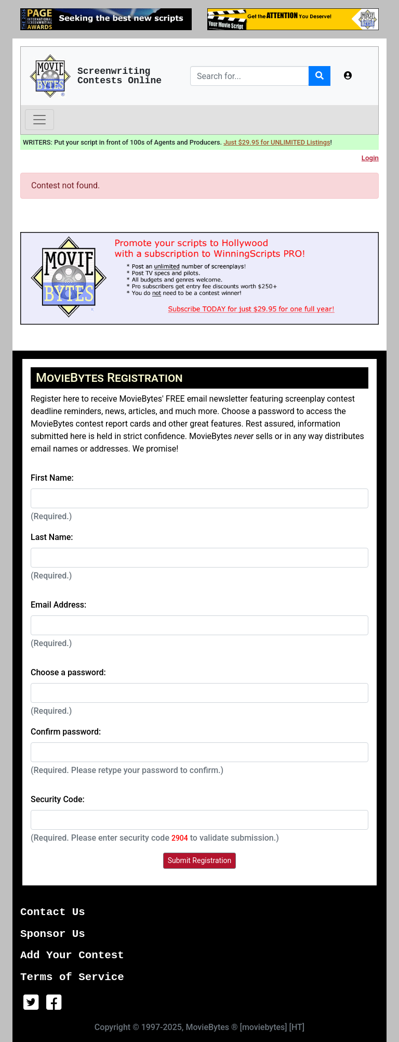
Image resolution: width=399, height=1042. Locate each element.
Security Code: (58, 799)
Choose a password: (68, 672)
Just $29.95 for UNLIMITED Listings (276, 142)
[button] (348, 76)
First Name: (52, 478)
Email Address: (58, 605)
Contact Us (52, 912)
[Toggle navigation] (39, 119)
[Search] (249, 76)
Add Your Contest (72, 955)
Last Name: (52, 537)
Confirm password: (66, 732)
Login (370, 158)
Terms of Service (72, 977)
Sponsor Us (52, 934)
